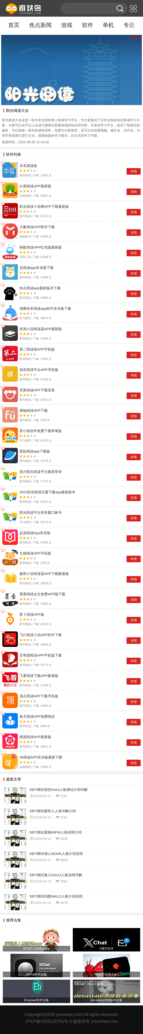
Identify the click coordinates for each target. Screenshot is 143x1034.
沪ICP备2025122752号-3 (48, 1021)
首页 (13, 25)
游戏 (66, 25)
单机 (108, 25)
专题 (129, 25)
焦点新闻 (40, 25)
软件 (87, 25)
